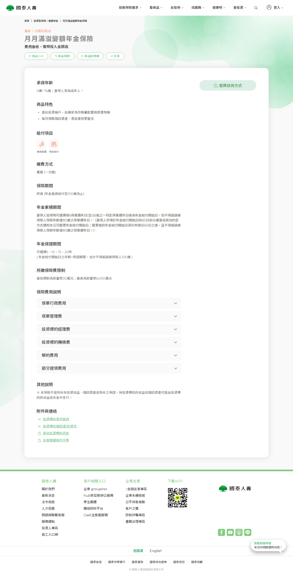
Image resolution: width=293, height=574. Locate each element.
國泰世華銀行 (116, 562)
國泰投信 (179, 562)
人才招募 (48, 509)
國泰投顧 (197, 562)
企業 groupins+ (95, 489)
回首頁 (138, 551)
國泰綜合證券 (158, 562)
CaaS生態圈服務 (96, 515)
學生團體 (90, 502)
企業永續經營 (135, 496)
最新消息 (48, 496)
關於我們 (48, 489)
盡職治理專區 (135, 522)
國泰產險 (137, 562)
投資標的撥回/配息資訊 (57, 426)
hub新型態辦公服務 (98, 496)
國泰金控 (96, 562)
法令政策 (48, 502)
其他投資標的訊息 (53, 433)
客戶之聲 (132, 509)
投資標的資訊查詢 (53, 419)
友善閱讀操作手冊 (53, 441)
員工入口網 (50, 535)
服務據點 (48, 522)
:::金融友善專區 (136, 489)
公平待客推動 (135, 502)
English (156, 551)
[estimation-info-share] (115, 56)
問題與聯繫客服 (53, 515)
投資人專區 (50, 528)
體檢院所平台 (93, 509)
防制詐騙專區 (135, 515)
